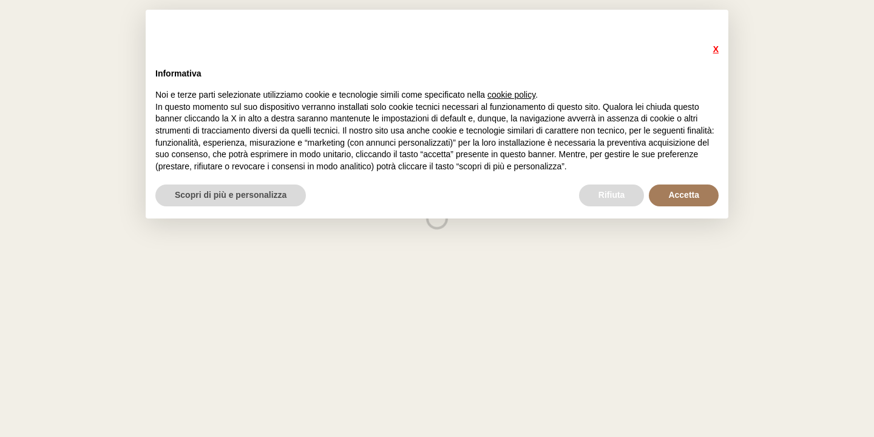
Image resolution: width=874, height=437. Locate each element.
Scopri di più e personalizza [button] (230, 195)
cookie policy (511, 95)
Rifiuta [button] (611, 195)
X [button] (716, 49)
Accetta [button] (683, 195)
